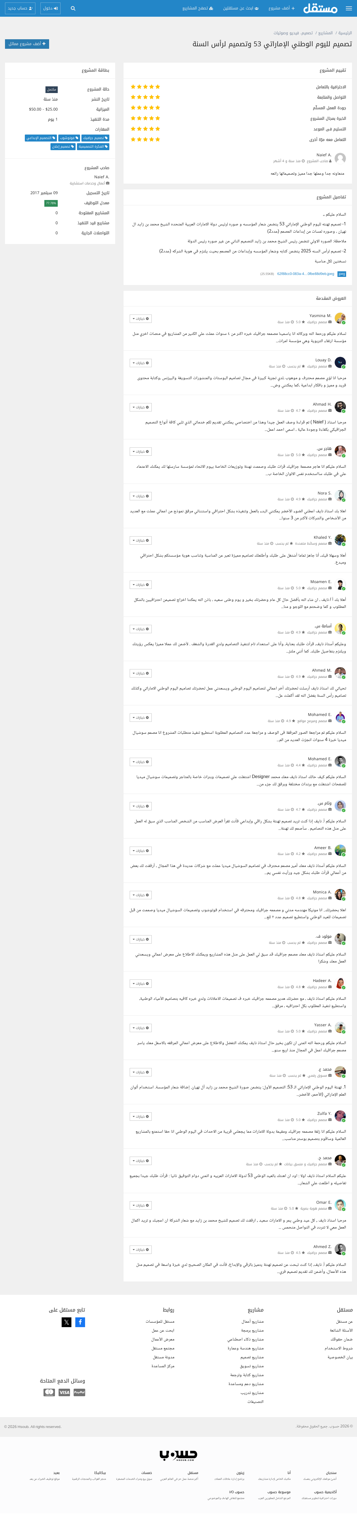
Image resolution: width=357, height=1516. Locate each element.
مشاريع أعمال (253, 1321)
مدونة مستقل (163, 1357)
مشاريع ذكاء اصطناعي (245, 1339)
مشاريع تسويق (252, 1366)
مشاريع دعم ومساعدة (246, 1384)
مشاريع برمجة (252, 1330)
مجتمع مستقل (162, 1348)
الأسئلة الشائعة (341, 1330)
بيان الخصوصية (340, 1357)
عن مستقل (344, 1321)
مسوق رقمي (317, 1076)
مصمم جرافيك (317, 322)
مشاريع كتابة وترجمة (247, 1375)
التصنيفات (255, 1402)
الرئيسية (345, 33)
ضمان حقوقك (342, 1339)
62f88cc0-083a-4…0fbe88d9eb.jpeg (305, 274)
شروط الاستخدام (339, 1348)
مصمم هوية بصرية (313, 1208)
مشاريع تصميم (252, 1357)
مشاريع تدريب (252, 1393)
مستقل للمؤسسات (160, 1321)
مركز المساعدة (162, 1366)
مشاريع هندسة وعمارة (246, 1348)
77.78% (51, 203)
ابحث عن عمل (163, 1330)
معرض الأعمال (162, 1339)
